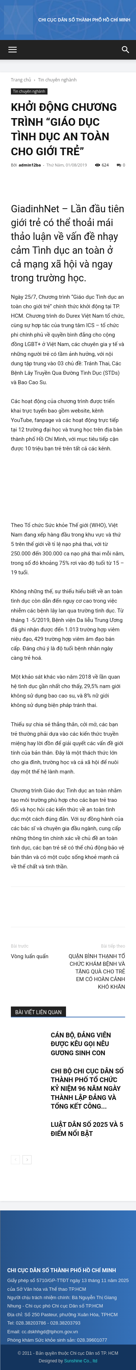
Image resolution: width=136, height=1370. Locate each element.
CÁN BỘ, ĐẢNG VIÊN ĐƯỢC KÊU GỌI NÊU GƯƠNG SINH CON (81, 1044)
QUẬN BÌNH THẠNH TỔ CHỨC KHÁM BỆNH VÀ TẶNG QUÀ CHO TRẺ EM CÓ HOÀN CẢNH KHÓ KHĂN (97, 971)
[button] (12, 50)
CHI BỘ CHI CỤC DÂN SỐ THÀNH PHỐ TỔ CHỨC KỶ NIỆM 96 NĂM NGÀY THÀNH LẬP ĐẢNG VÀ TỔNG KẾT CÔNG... (87, 1088)
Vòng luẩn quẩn (30, 956)
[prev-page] (15, 1159)
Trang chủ (21, 80)
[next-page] (27, 1159)
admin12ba (29, 165)
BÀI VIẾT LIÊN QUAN (38, 1012)
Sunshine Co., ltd (80, 1360)
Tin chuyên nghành (57, 80)
